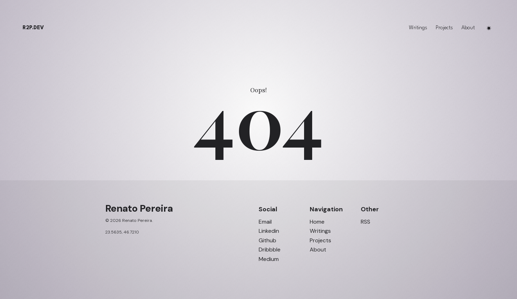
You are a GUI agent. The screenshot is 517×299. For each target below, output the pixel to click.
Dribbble (269, 250)
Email (265, 222)
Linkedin (269, 231)
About (468, 28)
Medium (269, 259)
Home (317, 222)
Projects (444, 28)
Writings (418, 28)
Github (267, 240)
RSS (365, 222)
